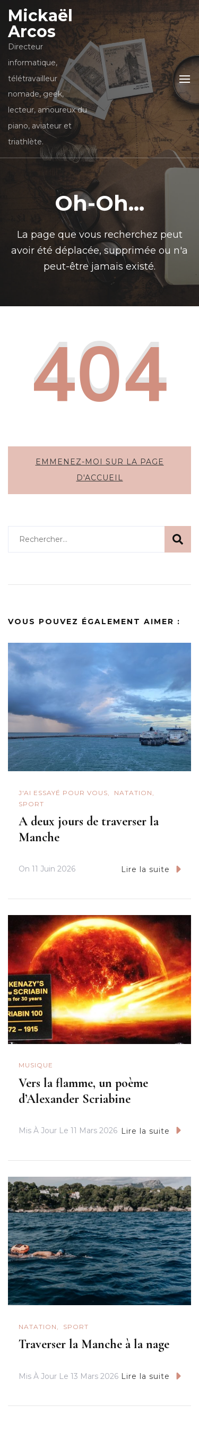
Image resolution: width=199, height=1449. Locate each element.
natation (133, 793)
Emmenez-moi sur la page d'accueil (100, 469)
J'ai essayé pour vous (63, 793)
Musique (36, 1065)
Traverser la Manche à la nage (94, 1344)
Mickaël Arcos (40, 23)
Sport (31, 804)
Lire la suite (151, 869)
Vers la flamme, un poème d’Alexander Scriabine (83, 1091)
